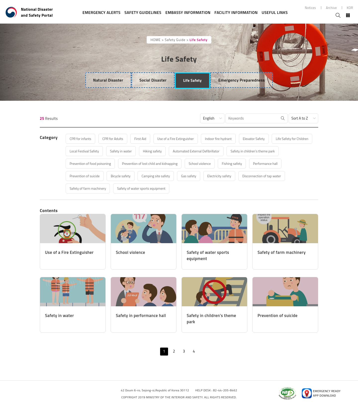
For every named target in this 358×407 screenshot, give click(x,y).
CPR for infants (83, 138)
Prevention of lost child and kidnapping (219, 163)
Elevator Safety (274, 138)
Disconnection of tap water (131, 188)
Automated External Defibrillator (258, 151)
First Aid (149, 138)
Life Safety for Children (89, 151)
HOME (155, 39)
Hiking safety (210, 151)
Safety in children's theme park (95, 163)
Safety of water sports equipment (243, 188)
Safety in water (175, 151)
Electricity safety (84, 188)
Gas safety (276, 176)
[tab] (108, 80)
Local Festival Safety (135, 151)
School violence (275, 163)
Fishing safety (82, 176)
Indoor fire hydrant (235, 138)
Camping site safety (239, 176)
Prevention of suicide (161, 176)
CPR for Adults (118, 138)
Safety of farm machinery (184, 188)
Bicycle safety (201, 176)
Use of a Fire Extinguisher (188, 138)
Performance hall (119, 176)
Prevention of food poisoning (154, 163)
